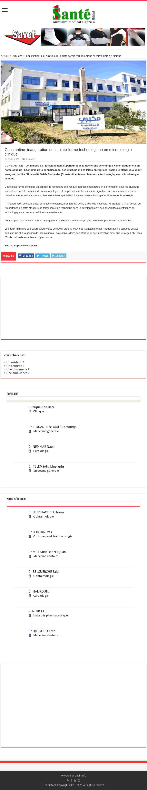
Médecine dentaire (43, 556)
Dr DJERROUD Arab (41, 631)
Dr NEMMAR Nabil (41, 447)
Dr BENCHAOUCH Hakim (46, 512)
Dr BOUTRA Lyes (40, 532)
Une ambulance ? (17, 373)
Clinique (36, 411)
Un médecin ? (15, 362)
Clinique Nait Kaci (41, 407)
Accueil (5, 55)
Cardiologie (38, 451)
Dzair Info (80, 775)
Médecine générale (43, 431)
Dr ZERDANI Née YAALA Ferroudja (52, 427)
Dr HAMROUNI (38, 591)
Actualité (17, 55)
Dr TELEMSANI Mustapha (46, 466)
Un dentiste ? (15, 366)
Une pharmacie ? (17, 369)
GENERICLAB (37, 611)
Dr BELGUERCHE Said (43, 572)
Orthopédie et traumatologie (50, 536)
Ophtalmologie (41, 516)
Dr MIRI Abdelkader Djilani (47, 552)
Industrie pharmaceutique (48, 615)
